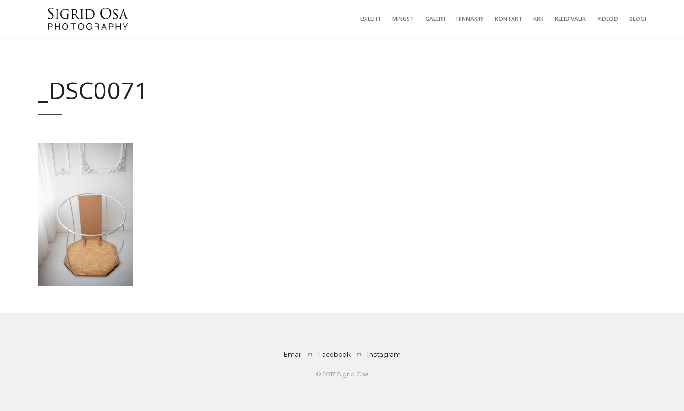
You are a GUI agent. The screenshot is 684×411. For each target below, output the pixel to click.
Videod (607, 19)
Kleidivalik (570, 19)
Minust (403, 19)
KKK (538, 19)
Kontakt (508, 19)
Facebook (334, 354)
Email (292, 354)
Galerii (435, 19)
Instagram (384, 354)
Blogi (637, 19)
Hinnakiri (470, 19)
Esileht (370, 19)
